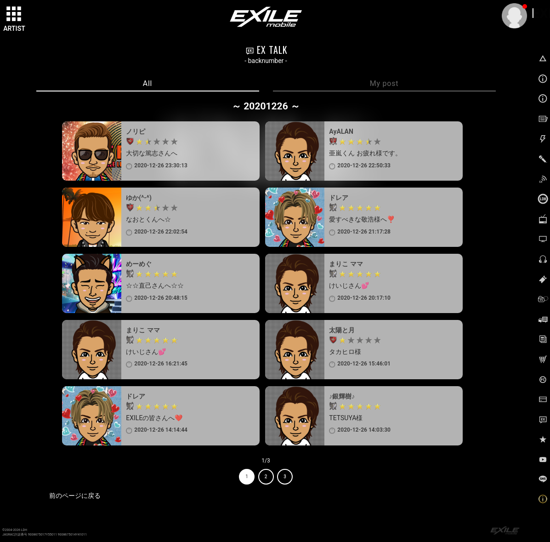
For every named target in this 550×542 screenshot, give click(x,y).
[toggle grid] (14, 14)
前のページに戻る (75, 495)
